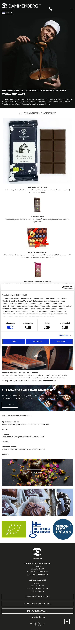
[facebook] (31, 624)
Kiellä (14, 341)
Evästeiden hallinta (37, 617)
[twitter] (40, 624)
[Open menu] (71, 8)
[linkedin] (44, 624)
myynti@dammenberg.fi (37, 574)
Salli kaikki (61, 341)
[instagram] (35, 624)
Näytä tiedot (63, 335)
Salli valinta (37, 341)
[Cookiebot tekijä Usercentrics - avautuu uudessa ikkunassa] (63, 287)
